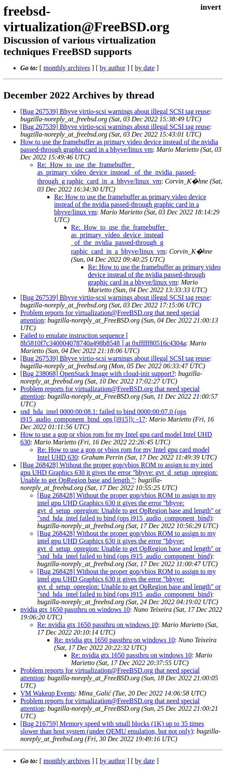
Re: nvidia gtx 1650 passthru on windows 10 (97, 624)
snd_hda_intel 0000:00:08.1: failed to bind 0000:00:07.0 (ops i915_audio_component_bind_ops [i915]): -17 (103, 415)
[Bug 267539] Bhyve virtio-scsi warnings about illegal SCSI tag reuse (115, 111)
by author (112, 67)
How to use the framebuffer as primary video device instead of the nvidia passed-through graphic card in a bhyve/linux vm (119, 145)
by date (145, 67)
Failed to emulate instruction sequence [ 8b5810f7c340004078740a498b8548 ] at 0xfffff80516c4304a (103, 339)
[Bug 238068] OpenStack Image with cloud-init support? (97, 373)
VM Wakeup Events (47, 693)
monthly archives (67, 67)
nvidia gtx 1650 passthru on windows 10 (75, 609)
